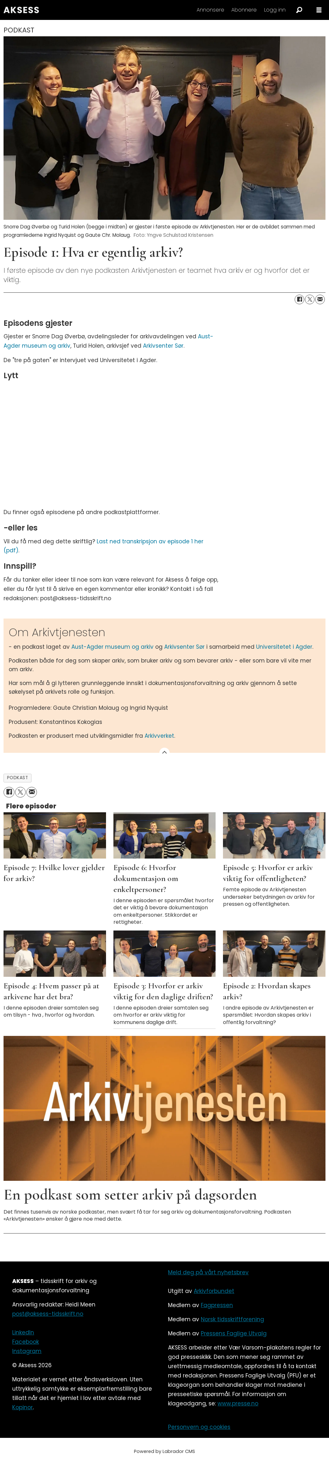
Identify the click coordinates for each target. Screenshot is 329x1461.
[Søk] (299, 10)
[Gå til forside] (21, 10)
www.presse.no (238, 1403)
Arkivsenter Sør (163, 346)
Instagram (26, 1351)
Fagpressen (217, 1305)
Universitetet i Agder (284, 647)
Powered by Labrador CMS (164, 1451)
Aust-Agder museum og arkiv (113, 647)
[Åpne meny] (319, 10)
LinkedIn (23, 1332)
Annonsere (210, 9)
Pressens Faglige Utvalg (234, 1333)
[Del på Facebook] (299, 299)
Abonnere (244, 9)
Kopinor (22, 1407)
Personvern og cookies (199, 1427)
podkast (17, 778)
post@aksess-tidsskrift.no (47, 1314)
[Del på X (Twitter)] (310, 299)
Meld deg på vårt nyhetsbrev (208, 1272)
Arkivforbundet (214, 1291)
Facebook (25, 1342)
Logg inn (275, 9)
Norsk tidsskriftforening (232, 1319)
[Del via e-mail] (320, 299)
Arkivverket (159, 736)
